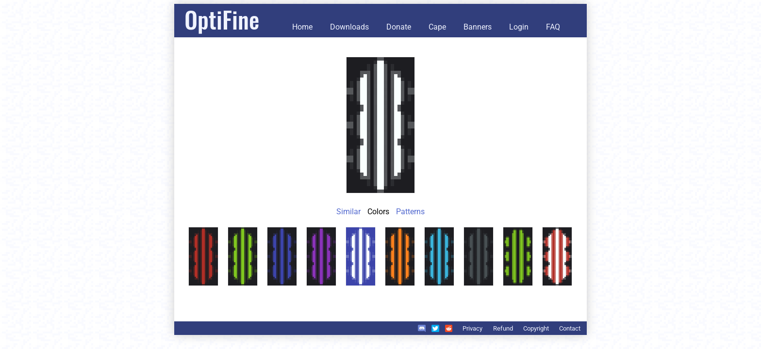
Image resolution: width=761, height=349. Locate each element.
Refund (503, 328)
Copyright (536, 328)
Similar (348, 211)
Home (302, 27)
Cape (437, 27)
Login (519, 27)
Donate (398, 27)
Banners (477, 27)
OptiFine (221, 19)
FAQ (553, 27)
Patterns (410, 211)
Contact (569, 328)
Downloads (349, 27)
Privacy (472, 328)
